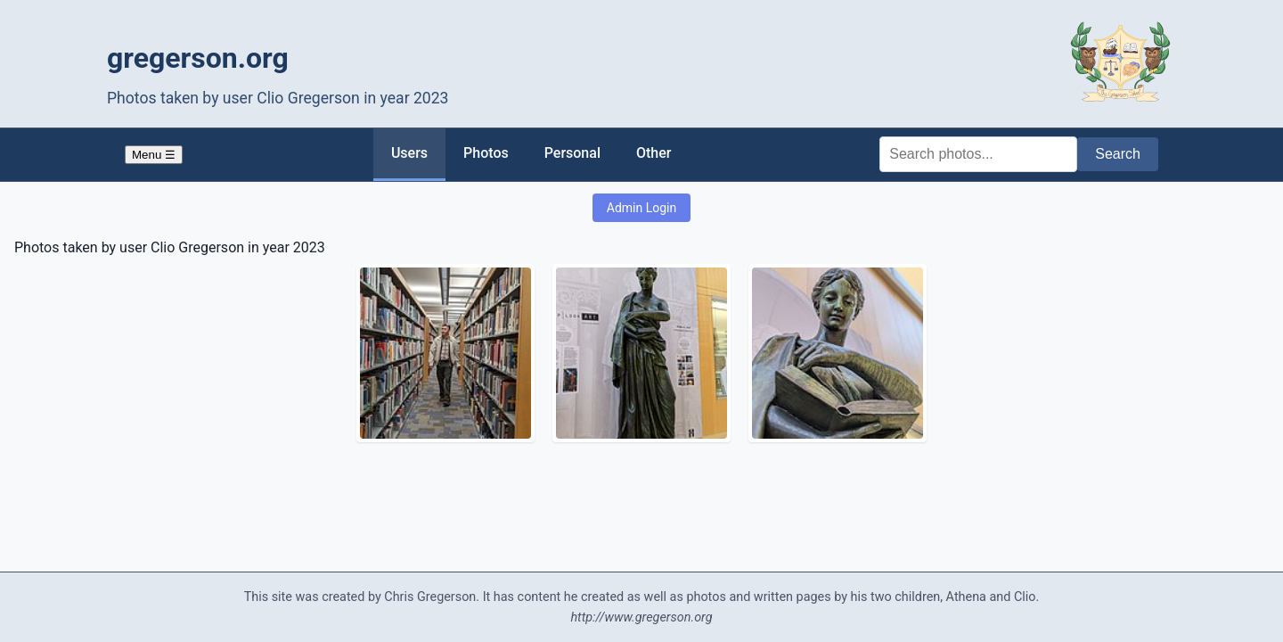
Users (409, 152)
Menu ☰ (154, 154)
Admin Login (641, 208)
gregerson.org (198, 58)
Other (653, 152)
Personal (572, 152)
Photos (486, 152)
